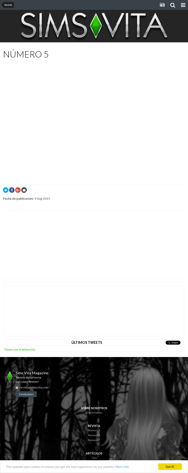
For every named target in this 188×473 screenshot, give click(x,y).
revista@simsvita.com (34, 387)
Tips (94, 457)
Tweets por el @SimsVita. (20, 349)
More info (122, 467)
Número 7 (94, 440)
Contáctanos (26, 394)
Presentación (94, 412)
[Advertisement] (49, 243)
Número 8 (94, 435)
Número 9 (94, 430)
